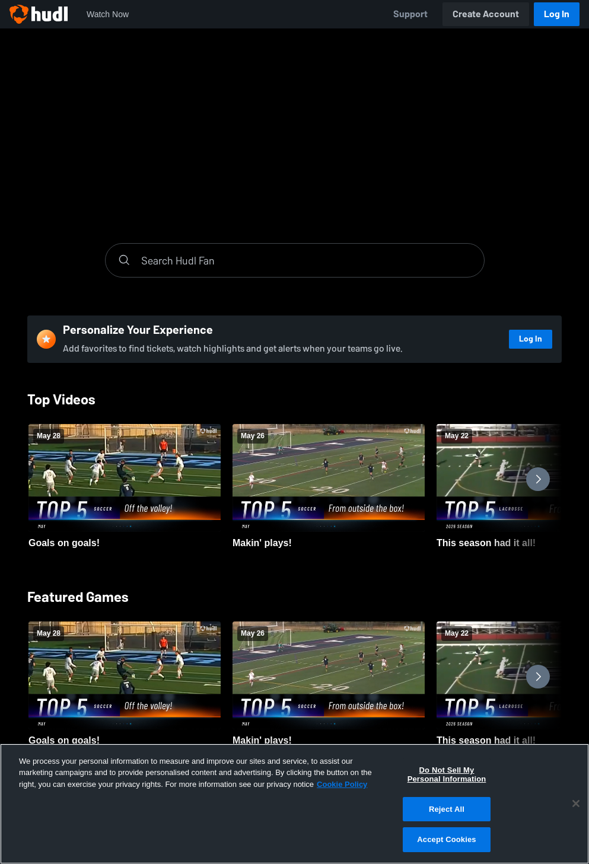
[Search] (306, 260)
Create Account (486, 14)
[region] (294, 804)
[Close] (576, 803)
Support (410, 14)
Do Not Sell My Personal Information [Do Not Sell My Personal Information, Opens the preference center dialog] (446, 775)
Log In (556, 14)
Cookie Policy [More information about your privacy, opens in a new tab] (342, 784)
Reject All (446, 809)
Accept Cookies (446, 839)
